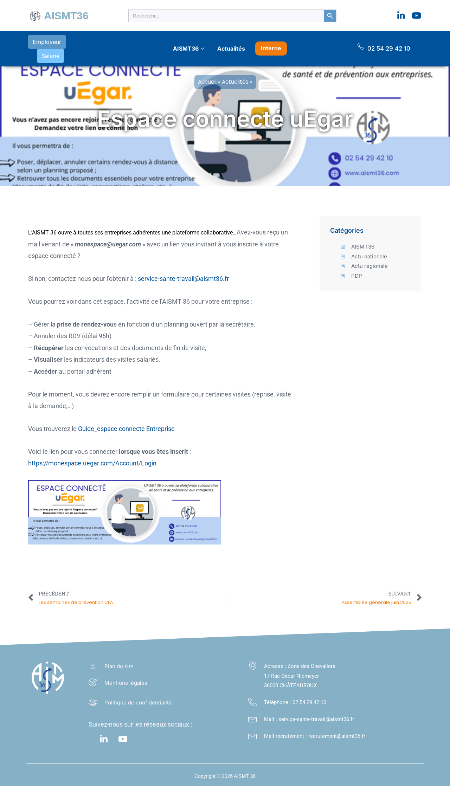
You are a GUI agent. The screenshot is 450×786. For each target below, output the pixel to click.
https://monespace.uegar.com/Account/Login (92, 459)
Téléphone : (278, 699)
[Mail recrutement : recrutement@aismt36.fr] (252, 732)
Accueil (207, 78)
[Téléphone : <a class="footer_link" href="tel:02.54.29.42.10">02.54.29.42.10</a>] (252, 698)
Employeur (46, 47)
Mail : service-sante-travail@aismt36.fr (309, 716)
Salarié (87, 47)
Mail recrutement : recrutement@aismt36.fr (314, 732)
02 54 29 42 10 (388, 46)
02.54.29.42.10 (309, 699)
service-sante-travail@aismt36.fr (183, 275)
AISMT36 (66, 15)
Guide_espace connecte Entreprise (126, 425)
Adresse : (276, 662)
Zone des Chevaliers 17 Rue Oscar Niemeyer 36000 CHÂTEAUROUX (299, 672)
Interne (271, 46)
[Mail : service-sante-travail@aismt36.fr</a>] (252, 715)
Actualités (231, 46)
